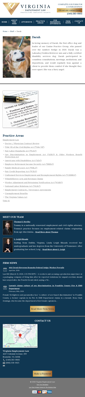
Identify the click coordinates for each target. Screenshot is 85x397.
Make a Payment (42, 373)
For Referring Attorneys (55, 22)
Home (4, 22)
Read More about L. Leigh (53, 249)
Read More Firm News (42, 309)
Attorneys (26, 22)
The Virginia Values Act (16, 197)
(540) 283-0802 (74, 13)
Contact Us (79, 22)
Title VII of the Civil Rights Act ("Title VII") (24, 147)
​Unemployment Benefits (16, 193)
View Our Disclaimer (42, 384)
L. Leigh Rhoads (21, 239)
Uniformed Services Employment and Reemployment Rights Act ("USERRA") (40, 175)
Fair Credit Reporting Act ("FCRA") (21, 171)
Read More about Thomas (46, 232)
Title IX (6, 200)
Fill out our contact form (70, 10)
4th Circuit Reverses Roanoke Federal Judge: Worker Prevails (36, 267)
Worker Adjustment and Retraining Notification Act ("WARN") (34, 182)
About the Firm (14, 22)
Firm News (68, 22)
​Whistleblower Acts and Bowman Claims (24, 178)
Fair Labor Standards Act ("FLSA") (20, 151)
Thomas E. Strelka (22, 222)
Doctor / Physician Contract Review (22, 143)
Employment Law (11, 140)
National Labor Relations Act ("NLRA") (22, 186)
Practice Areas (40, 22)
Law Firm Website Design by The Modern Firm (42, 387)
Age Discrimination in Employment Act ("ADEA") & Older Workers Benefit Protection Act (43, 155)
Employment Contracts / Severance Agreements (28, 189)
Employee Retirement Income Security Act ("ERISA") (29, 164)
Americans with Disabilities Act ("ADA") (23, 160)
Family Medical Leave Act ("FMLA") (21, 167)
